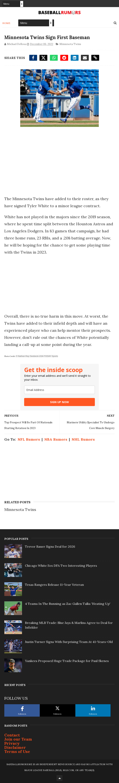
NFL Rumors (29, 439)
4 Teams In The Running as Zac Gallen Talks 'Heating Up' (67, 604)
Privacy (12, 743)
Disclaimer (15, 747)
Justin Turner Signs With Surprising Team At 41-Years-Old (69, 642)
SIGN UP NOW (59, 402)
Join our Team (18, 739)
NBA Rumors (55, 439)
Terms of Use (17, 751)
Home (6, 23)
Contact (12, 735)
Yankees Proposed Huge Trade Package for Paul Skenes (67, 661)
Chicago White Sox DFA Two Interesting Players (61, 566)
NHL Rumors (83, 439)
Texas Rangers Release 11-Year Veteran (54, 585)
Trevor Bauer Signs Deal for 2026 (50, 546)
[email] (59, 390)
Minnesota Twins (70, 44)
